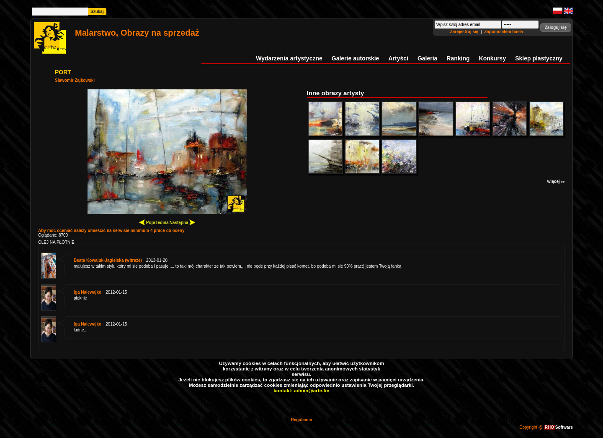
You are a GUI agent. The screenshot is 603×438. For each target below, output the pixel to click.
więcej (556, 181)
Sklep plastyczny (538, 58)
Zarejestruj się (465, 31)
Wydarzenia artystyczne (289, 58)
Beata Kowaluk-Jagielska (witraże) (108, 260)
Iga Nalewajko (87, 292)
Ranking (457, 58)
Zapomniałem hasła (503, 31)
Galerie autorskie (355, 58)
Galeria (427, 58)
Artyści (398, 58)
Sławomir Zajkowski (75, 80)
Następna (183, 222)
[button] (555, 27)
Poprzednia (154, 222)
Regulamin (301, 419)
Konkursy (492, 58)
